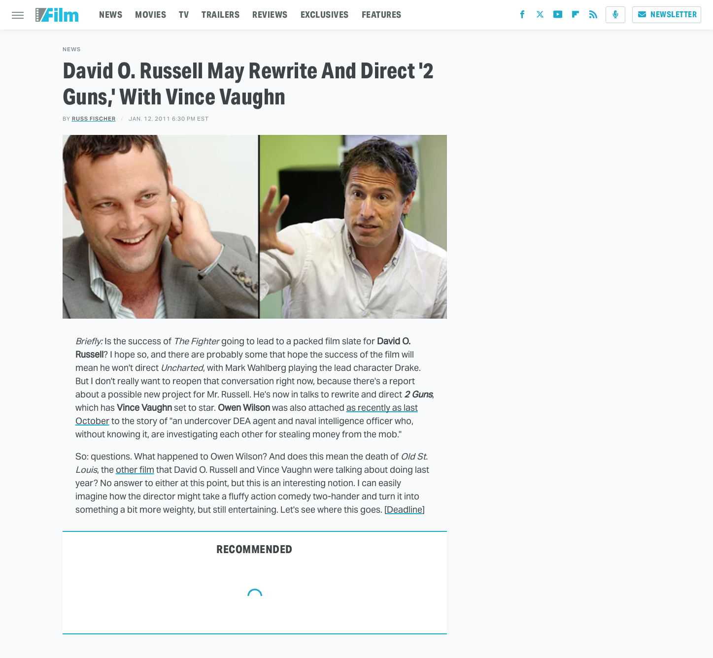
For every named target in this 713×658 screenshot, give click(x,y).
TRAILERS (220, 14)
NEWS (110, 14)
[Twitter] (540, 16)
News (72, 49)
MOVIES (150, 14)
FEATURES (382, 14)
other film (135, 469)
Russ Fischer (94, 118)
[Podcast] (615, 14)
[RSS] (593, 16)
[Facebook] (522, 16)
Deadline (404, 509)
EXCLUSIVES (325, 14)
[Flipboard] (575, 16)
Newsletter (667, 14)
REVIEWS (270, 14)
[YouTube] (557, 16)
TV (184, 14)
